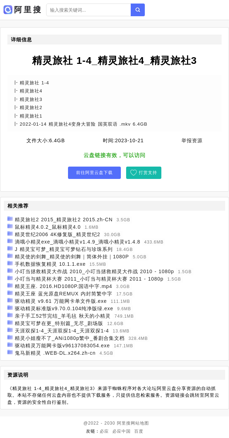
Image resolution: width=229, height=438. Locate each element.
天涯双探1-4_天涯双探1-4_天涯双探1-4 (62, 331)
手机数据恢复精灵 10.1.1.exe (50, 264)
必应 (104, 431)
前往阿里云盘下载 (94, 172)
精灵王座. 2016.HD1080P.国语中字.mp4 (63, 286)
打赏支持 (148, 172)
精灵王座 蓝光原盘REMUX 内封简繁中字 (63, 293)
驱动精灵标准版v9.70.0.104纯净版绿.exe (64, 308)
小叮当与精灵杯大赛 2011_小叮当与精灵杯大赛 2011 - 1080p (89, 279)
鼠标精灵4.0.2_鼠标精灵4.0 (48, 227)
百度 (138, 431)
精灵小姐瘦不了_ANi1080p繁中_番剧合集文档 (70, 338)
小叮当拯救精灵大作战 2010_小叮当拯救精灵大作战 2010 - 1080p (94, 271)
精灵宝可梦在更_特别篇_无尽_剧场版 (59, 323)
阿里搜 (124, 423)
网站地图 (140, 423)
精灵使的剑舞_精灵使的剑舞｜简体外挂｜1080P (72, 256)
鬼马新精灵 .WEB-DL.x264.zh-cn (55, 353)
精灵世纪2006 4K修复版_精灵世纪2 (57, 234)
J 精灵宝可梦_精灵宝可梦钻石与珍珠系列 (64, 249)
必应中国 (121, 431)
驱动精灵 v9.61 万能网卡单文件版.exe (61, 301)
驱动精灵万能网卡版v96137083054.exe (62, 345)
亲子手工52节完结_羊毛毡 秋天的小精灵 (63, 316)
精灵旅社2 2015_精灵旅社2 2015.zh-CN (64, 219)
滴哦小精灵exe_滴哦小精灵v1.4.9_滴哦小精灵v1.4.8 (77, 242)
